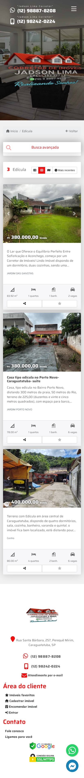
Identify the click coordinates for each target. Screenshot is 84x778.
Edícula (27, 131)
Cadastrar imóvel (19, 700)
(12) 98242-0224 (36, 21)
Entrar (11, 712)
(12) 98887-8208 (36, 10)
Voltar (72, 131)
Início (12, 131)
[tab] (42, 147)
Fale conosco (14, 731)
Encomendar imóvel (21, 706)
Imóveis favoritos (20, 695)
